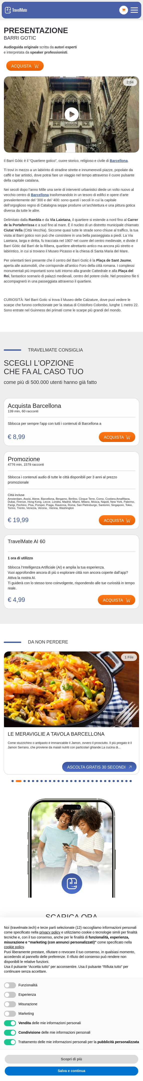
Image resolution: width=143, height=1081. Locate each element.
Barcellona (119, 161)
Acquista (25, 66)
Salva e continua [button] (71, 1071)
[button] (14, 781)
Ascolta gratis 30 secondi (100, 767)
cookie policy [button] (14, 947)
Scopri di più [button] (71, 1059)
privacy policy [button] (49, 932)
